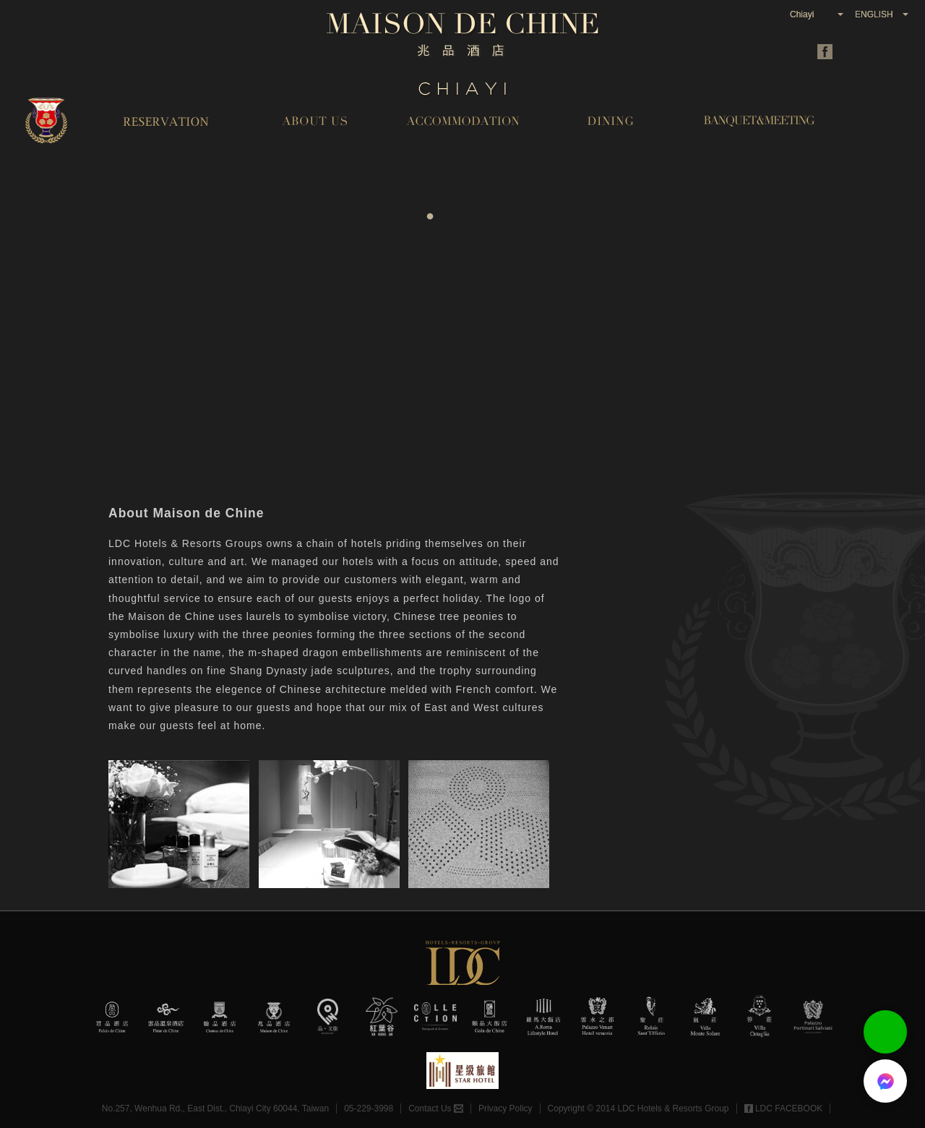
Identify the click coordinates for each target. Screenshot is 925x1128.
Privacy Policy (505, 1108)
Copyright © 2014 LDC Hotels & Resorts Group (638, 1108)
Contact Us (435, 1108)
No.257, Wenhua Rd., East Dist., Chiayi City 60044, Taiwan (215, 1108)
